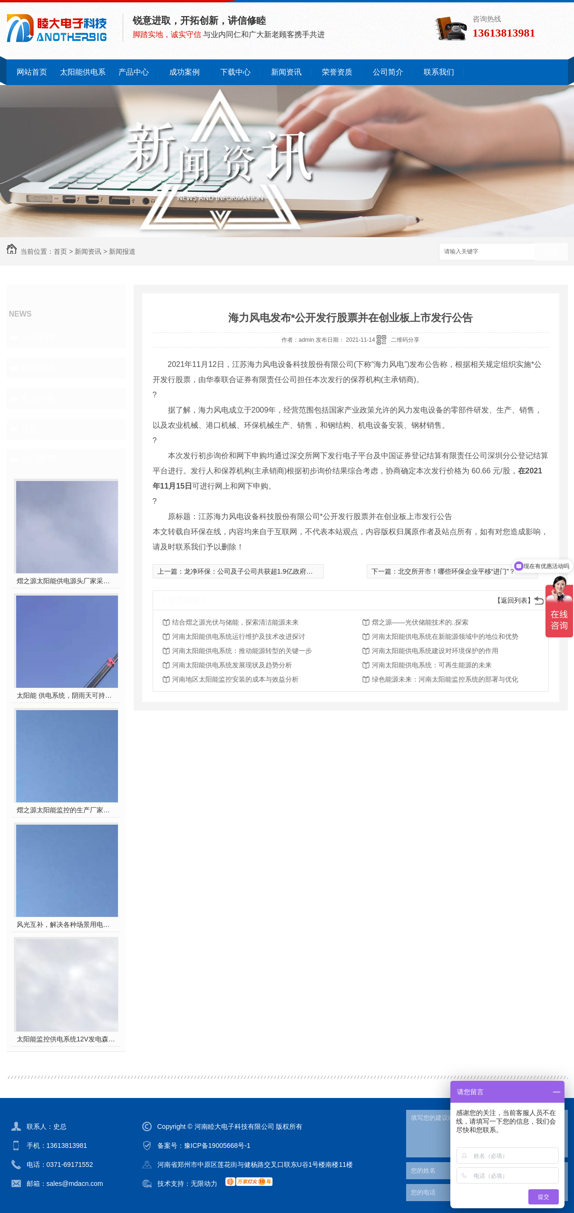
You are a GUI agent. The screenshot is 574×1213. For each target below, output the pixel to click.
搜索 (551, 252)
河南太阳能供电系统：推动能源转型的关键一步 (242, 651)
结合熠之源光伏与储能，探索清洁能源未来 (235, 622)
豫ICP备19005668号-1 (217, 1145)
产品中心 (133, 72)
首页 (60, 251)
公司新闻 (38, 337)
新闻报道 (122, 251)
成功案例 (184, 72)
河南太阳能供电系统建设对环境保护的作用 (435, 651)
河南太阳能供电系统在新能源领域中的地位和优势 (445, 636)
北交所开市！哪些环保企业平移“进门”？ (457, 571)
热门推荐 (38, 459)
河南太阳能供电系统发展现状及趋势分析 (232, 665)
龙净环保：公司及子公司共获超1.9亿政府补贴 (252, 571)
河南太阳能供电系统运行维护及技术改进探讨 (238, 636)
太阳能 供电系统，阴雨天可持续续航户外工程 (66, 695)
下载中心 (235, 72)
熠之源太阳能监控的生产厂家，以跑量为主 (66, 810)
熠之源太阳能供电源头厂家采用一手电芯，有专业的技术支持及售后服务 (66, 581)
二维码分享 (405, 340)
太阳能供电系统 (83, 76)
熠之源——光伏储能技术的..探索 (420, 622)
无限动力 (204, 1183)
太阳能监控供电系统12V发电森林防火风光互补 (66, 1039)
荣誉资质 (337, 72)
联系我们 (439, 72)
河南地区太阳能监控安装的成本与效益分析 (235, 679)
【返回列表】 (514, 600)
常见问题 (38, 398)
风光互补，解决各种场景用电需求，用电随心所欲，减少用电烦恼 (66, 924)
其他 (29, 428)
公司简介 (388, 72)
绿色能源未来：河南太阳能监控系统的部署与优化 (445, 679)
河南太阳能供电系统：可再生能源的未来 (432, 665)
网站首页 (32, 72)
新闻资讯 (286, 72)
